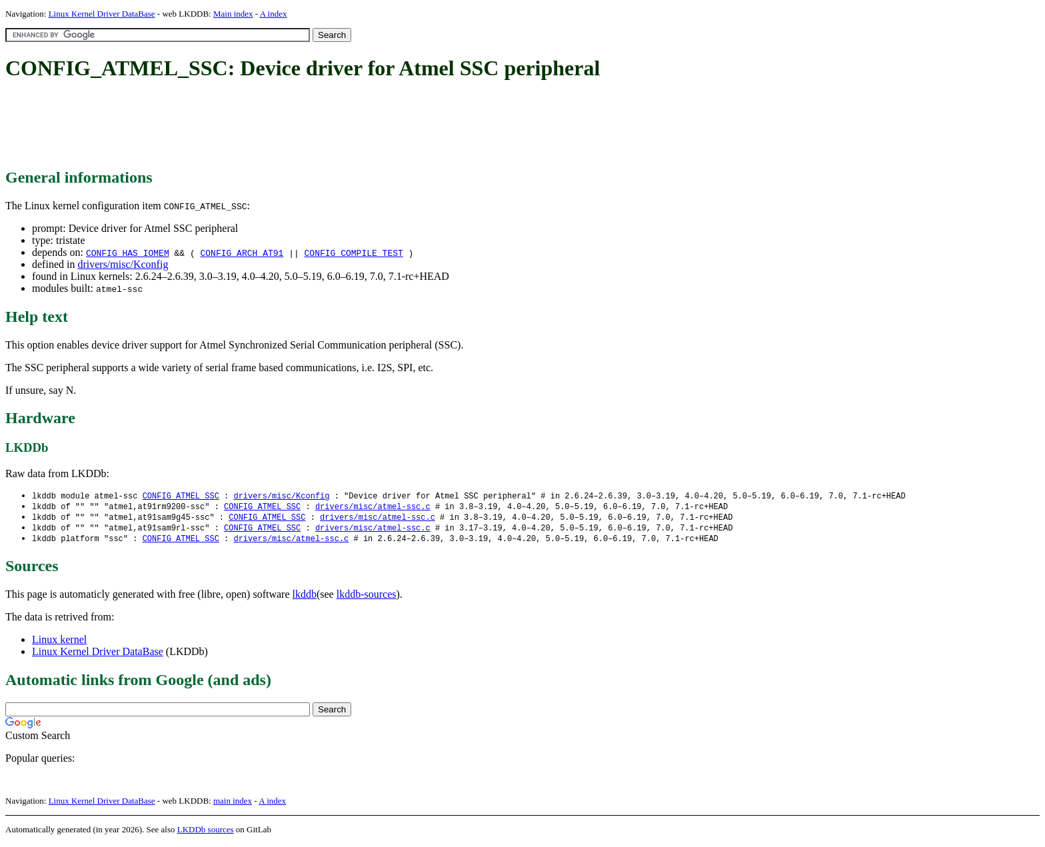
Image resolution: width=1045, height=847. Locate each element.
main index (232, 804)
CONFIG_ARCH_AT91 (242, 253)
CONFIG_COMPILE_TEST (354, 253)
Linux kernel (59, 642)
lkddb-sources (367, 597)
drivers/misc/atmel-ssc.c (373, 507)
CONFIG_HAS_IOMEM (127, 253)
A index (273, 14)
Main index (233, 14)
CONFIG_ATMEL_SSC (181, 496)
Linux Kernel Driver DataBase (102, 14)
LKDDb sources (205, 833)
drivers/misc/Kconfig (122, 264)
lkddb (305, 597)
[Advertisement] (248, 125)
